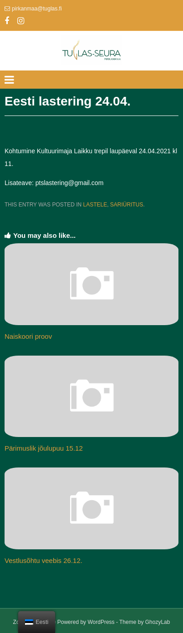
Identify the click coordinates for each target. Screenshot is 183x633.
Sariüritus (126, 204)
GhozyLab (157, 622)
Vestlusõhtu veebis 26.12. (43, 560)
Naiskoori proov (28, 336)
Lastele (95, 204)
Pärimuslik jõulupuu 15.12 (44, 448)
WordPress (100, 622)
